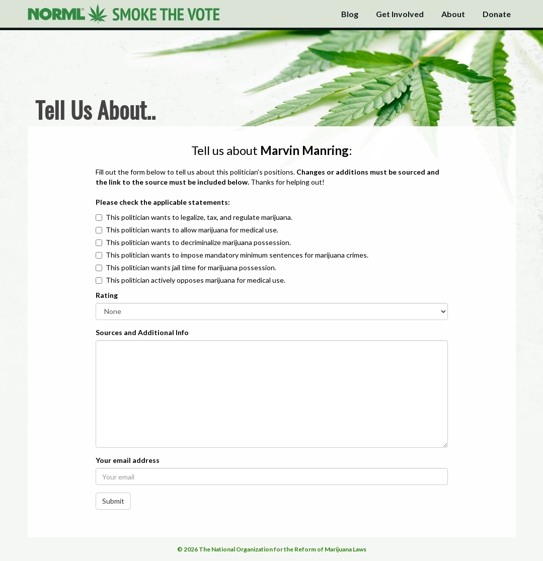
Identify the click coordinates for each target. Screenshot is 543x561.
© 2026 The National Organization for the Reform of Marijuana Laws (271, 549)
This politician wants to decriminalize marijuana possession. (198, 242)
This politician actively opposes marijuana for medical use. (195, 280)
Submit (113, 501)
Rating (107, 295)
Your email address (128, 460)
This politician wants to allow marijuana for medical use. (192, 229)
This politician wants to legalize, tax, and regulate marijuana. (199, 217)
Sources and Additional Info (142, 332)
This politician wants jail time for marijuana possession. (191, 267)
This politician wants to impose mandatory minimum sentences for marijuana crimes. (237, 255)
